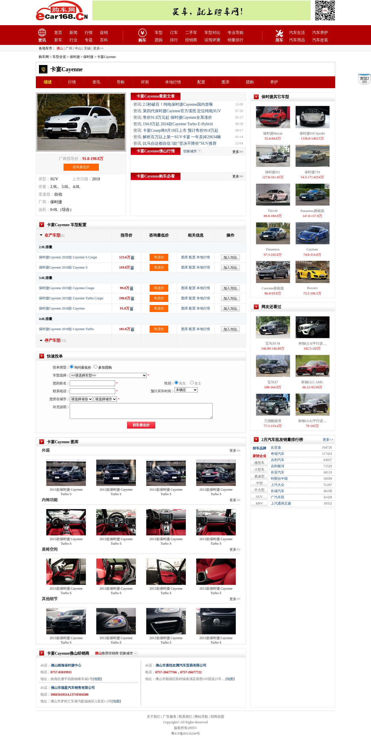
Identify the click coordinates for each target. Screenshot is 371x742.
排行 (174, 40)
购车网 (44, 57)
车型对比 (212, 33)
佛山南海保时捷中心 (66, 665)
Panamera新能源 (312, 211)
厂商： (44, 202)
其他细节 (50, 599)
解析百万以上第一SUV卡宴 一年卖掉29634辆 (182, 137)
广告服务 (169, 717)
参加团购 (103, 367)
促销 (104, 33)
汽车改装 (320, 40)
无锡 (87, 48)
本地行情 (173, 82)
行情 (89, 33)
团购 (159, 40)
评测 (145, 82)
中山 (78, 48)
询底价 (159, 257)
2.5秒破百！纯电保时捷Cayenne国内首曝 (178, 104)
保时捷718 (312, 172)
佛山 (59, 48)
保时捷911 (272, 172)
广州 (69, 48)
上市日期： (82, 179)
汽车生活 (297, 33)
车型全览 (59, 57)
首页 (58, 33)
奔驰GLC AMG (312, 382)
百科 (104, 40)
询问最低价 (80, 367)
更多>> (237, 152)
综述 (48, 82)
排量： (44, 187)
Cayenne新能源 (273, 288)
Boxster (312, 288)
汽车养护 (320, 33)
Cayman (312, 249)
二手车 (191, 33)
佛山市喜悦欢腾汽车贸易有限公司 (181, 665)
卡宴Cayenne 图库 (62, 442)
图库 (226, 82)
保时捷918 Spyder (312, 133)
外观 (46, 450)
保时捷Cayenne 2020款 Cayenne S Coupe (68, 257)
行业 (73, 40)
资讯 (96, 82)
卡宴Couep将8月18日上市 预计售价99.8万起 (181, 130)
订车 (174, 33)
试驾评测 (212, 40)
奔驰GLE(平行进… (312, 421)
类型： (44, 179)
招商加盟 (217, 717)
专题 (89, 40)
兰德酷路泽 (272, 421)
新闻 (73, 33)
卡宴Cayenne (66, 69)
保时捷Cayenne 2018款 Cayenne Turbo (66, 329)
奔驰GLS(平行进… (312, 343)
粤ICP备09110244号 (185, 733)
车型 (159, 33)
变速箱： (46, 194)
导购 (121, 82)
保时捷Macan (273, 133)
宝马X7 (272, 382)
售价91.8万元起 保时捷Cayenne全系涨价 (177, 117)
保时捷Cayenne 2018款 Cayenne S (63, 267)
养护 (274, 82)
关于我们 (153, 717)
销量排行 (235, 40)
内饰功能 (50, 500)
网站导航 (201, 717)
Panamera (272, 249)
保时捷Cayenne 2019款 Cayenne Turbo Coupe (71, 298)
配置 (201, 82)
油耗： (44, 209)
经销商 (191, 40)
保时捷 (75, 57)
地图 (97, 679)
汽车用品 (297, 40)
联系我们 (185, 717)
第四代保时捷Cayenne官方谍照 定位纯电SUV (182, 111)
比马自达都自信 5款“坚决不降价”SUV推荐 (180, 143)
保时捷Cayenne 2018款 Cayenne (62, 308)
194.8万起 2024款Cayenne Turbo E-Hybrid (178, 124)
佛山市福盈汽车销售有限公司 (73, 688)
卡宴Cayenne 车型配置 (66, 225)
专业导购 (235, 33)
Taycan (273, 211)
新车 (58, 40)
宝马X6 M (272, 343)
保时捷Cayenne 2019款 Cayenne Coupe (66, 288)
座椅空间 (50, 549)
